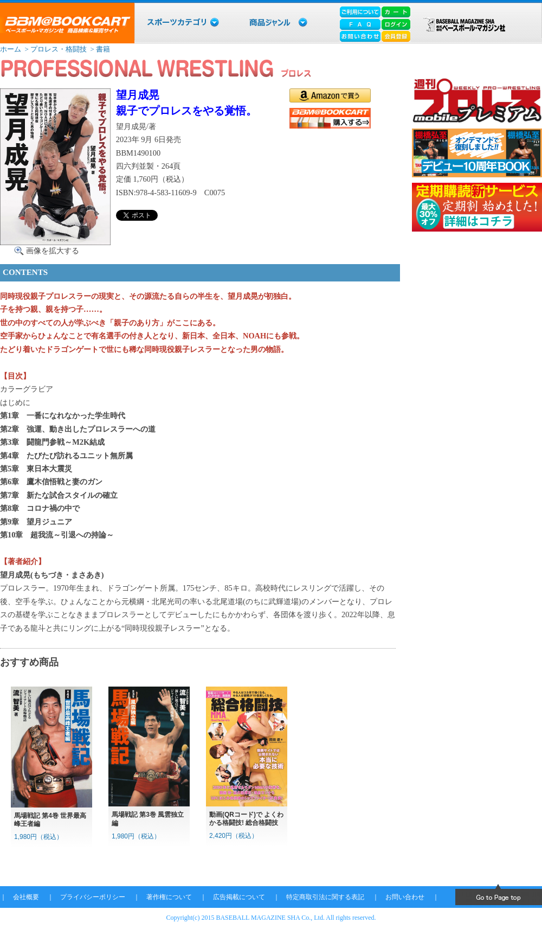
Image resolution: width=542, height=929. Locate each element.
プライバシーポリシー (92, 897)
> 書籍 (99, 49)
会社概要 (26, 897)
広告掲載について (239, 897)
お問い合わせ (404, 897)
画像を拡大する (52, 250)
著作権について (169, 897)
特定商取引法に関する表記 (325, 897)
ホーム (10, 49)
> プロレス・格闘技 (55, 49)
